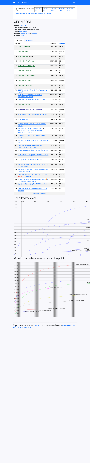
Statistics (34, 33)
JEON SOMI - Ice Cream (25, 85)
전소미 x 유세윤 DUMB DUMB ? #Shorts (30, 160)
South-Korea (23, 25)
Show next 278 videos (39, 193)
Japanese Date (66, 325)
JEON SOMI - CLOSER (24, 80)
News (37, 325)
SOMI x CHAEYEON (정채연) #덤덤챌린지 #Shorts (33, 150)
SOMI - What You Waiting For (26, 66)
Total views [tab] (29, 40)
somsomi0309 (25, 33)
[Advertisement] (74, 66)
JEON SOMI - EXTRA (24, 104)
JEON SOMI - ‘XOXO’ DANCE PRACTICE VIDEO (32, 100)
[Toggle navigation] (74, 2)
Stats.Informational (21, 2)
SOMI (22, 36)
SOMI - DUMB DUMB (24, 46)
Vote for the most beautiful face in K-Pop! (33, 14)
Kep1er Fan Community (24, 327)
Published (62, 44)
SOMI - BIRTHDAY (23, 56)
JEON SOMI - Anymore (24, 71)
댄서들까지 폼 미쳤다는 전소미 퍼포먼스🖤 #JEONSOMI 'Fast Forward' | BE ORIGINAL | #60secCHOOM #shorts (31, 131)
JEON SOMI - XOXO (23, 51)
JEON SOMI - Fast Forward (26, 61)
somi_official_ (23, 31)
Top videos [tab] (19, 40)
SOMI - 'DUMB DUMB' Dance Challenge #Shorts (32, 114)
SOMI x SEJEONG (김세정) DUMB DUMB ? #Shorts (33, 155)
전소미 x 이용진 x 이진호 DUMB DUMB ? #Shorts (32, 184)
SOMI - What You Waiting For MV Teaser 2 (30, 109)
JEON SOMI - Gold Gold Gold (26, 75)
